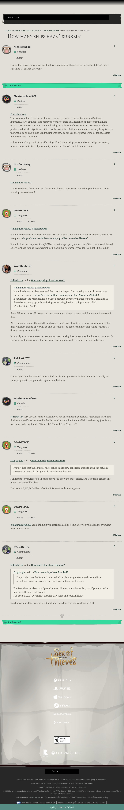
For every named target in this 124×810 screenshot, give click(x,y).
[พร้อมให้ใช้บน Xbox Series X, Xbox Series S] (62, 680)
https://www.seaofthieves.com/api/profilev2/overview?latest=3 (55, 238)
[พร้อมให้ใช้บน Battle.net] (62, 723)
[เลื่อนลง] (68, 807)
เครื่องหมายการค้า (98, 802)
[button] (56, 17)
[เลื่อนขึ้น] (55, 807)
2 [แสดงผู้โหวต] (114, 95)
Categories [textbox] (13, 17)
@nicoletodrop (18, 114)
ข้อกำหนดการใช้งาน (47, 802)
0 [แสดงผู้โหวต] (114, 265)
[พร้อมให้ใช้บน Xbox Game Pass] (62, 714)
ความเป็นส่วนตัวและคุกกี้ (67, 802)
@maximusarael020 (20, 182)
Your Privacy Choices (30, 802)
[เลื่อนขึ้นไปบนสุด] (52, 807)
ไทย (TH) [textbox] (55, 771)
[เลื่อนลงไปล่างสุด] (72, 807)
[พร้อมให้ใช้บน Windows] (62, 697)
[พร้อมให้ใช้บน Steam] (62, 706)
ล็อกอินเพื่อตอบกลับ (13, 85)
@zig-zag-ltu (16, 460)
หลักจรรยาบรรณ (84, 802)
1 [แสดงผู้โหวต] (114, 46)
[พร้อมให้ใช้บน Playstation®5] (62, 689)
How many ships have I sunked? (48, 280)
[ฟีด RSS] (4, 30)
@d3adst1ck (16, 280)
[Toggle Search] (9, 21)
